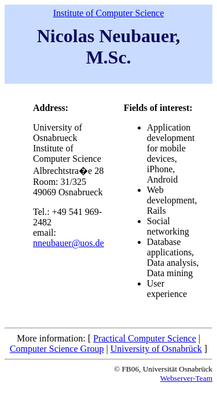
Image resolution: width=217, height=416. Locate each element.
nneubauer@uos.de (68, 243)
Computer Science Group (57, 349)
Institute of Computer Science (108, 13)
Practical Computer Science (144, 338)
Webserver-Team (186, 378)
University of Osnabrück (156, 349)
